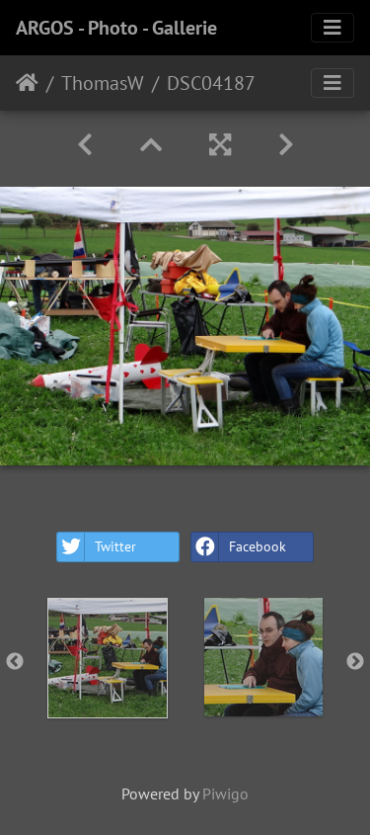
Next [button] (355, 662)
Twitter (96, 547)
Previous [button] (15, 662)
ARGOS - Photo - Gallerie (116, 28)
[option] (107, 658)
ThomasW (102, 83)
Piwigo (225, 793)
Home (27, 83)
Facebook (238, 547)
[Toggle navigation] (332, 27)
